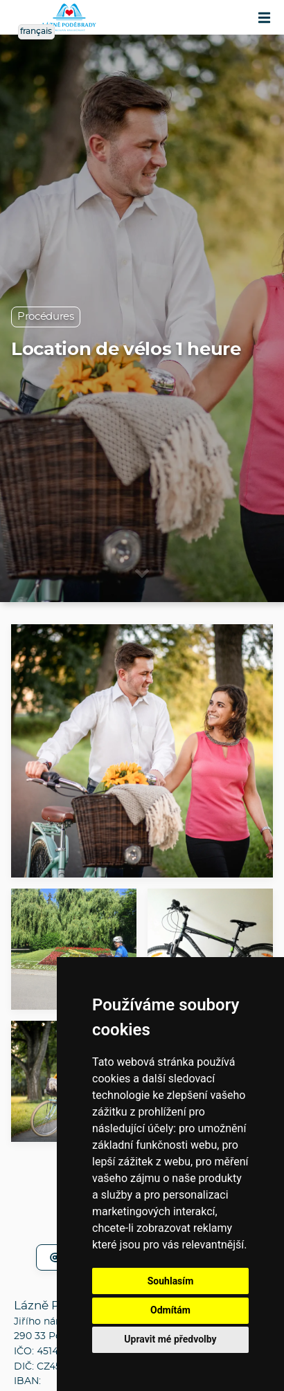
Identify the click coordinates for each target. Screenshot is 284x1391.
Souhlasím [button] (171, 1281)
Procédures (45, 316)
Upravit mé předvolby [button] (170, 1339)
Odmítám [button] (170, 1310)
